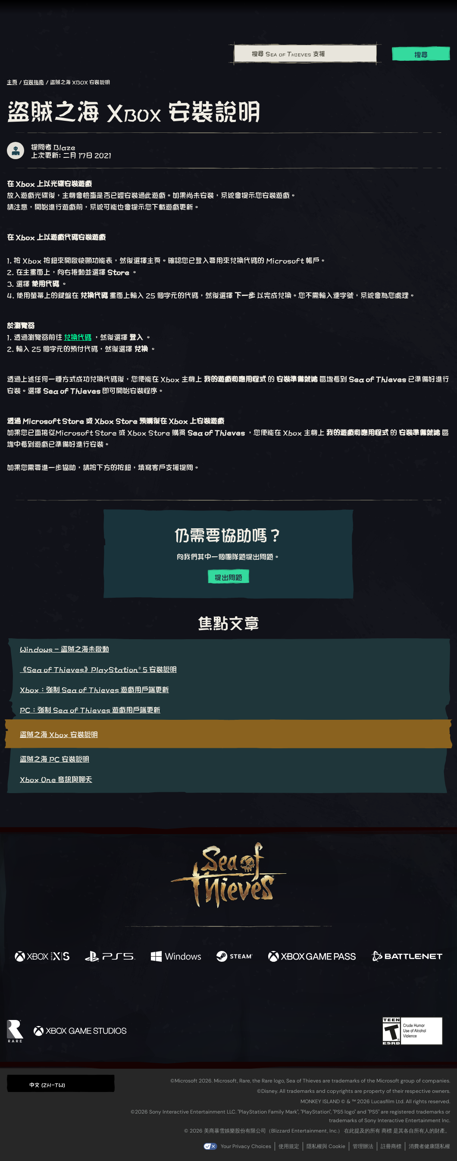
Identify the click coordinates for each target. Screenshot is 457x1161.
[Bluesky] (311, 993)
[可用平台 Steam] (235, 957)
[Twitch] (190, 992)
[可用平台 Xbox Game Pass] (312, 957)
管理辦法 (363, 1146)
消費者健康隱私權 (429, 1146)
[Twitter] (164, 992)
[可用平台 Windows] (176, 957)
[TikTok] (287, 992)
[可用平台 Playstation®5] (110, 957)
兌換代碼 (77, 337)
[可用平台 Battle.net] (406, 957)
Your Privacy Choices (246, 1146)
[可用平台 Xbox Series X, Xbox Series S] (42, 957)
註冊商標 (391, 1146)
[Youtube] (226, 992)
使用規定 (289, 1146)
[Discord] (263, 993)
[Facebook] (142, 991)
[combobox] (305, 53)
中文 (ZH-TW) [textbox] (47, 1084)
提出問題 (228, 577)
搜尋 (421, 54)
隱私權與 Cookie (326, 1146)
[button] (61, 1083)
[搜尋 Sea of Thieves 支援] (305, 53)
